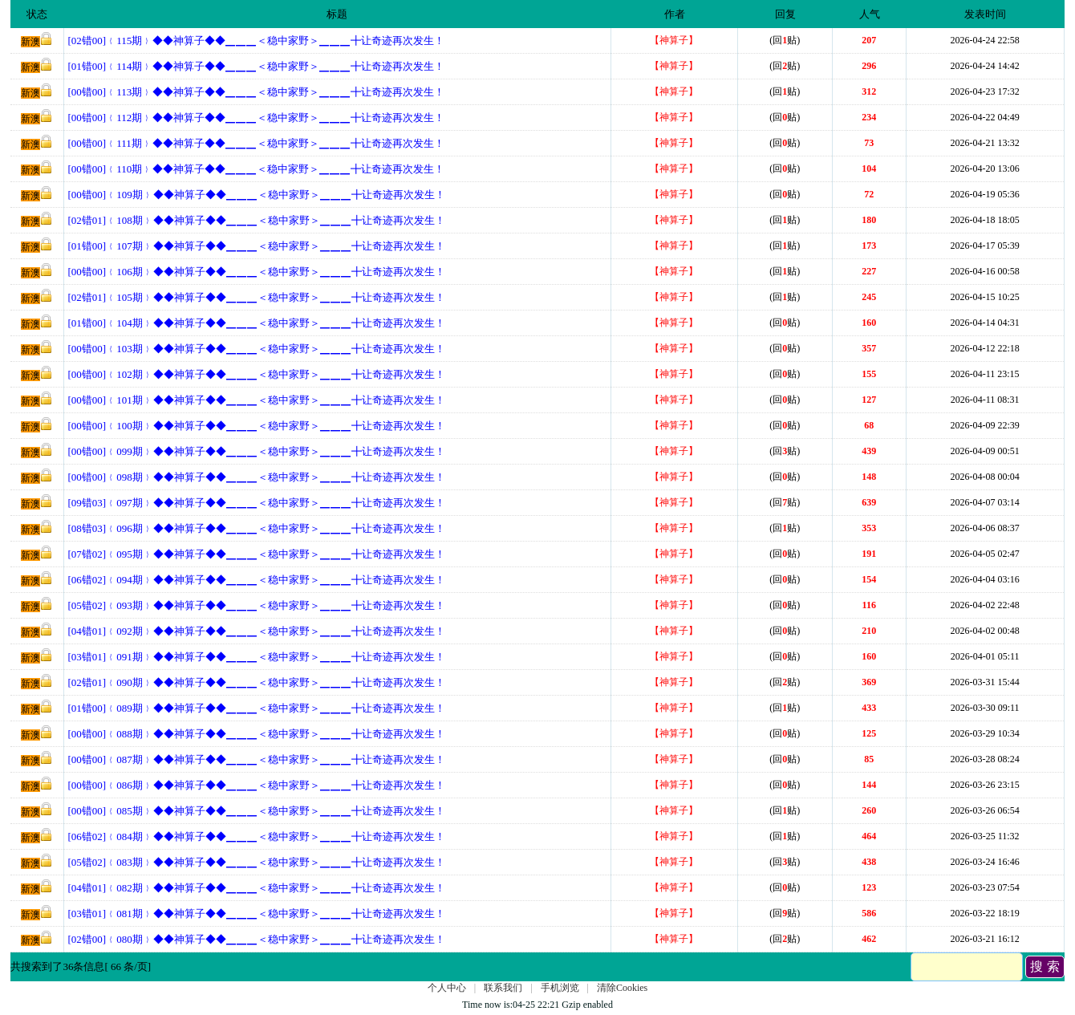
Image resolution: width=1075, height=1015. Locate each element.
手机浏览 (560, 987)
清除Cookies (622, 987)
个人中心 (447, 987)
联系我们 (503, 987)
